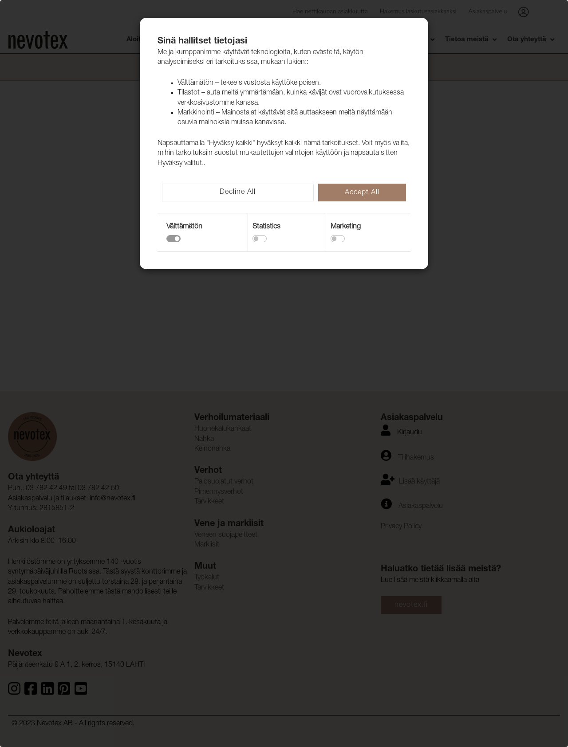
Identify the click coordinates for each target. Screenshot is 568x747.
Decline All (238, 192)
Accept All (362, 193)
